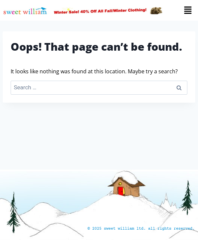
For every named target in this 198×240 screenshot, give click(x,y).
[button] (183, 10)
